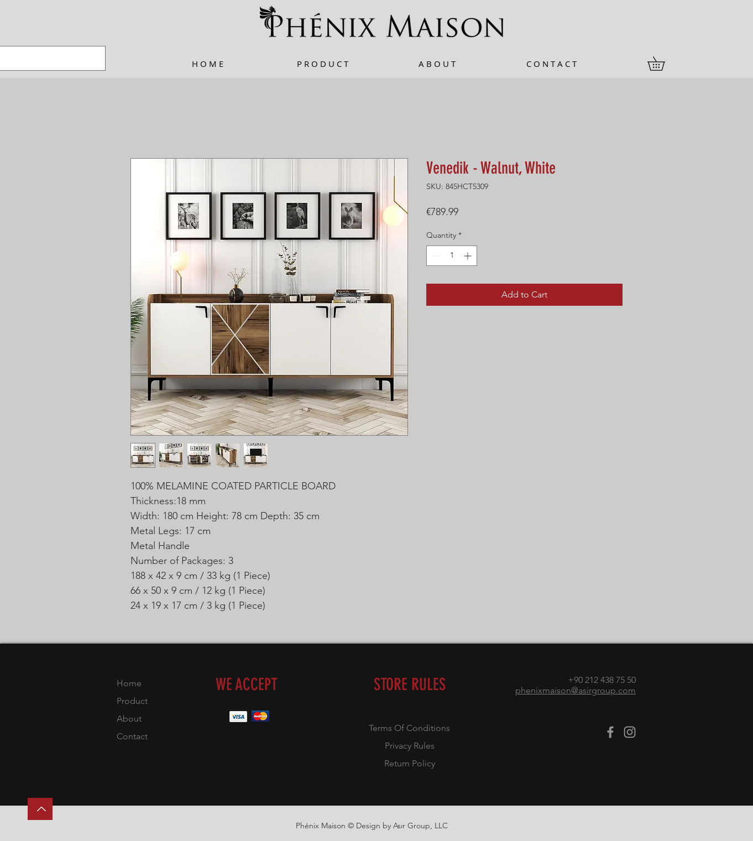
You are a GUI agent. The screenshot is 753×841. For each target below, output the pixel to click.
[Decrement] (435, 255)
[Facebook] (610, 732)
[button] (662, 63)
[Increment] (468, 255)
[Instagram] (629, 732)
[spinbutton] (452, 255)
